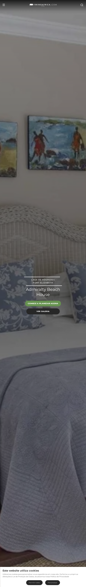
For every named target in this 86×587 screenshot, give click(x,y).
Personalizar (52, 583)
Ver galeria (43, 311)
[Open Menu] (4, 5)
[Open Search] (82, 5)
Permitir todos (34, 583)
